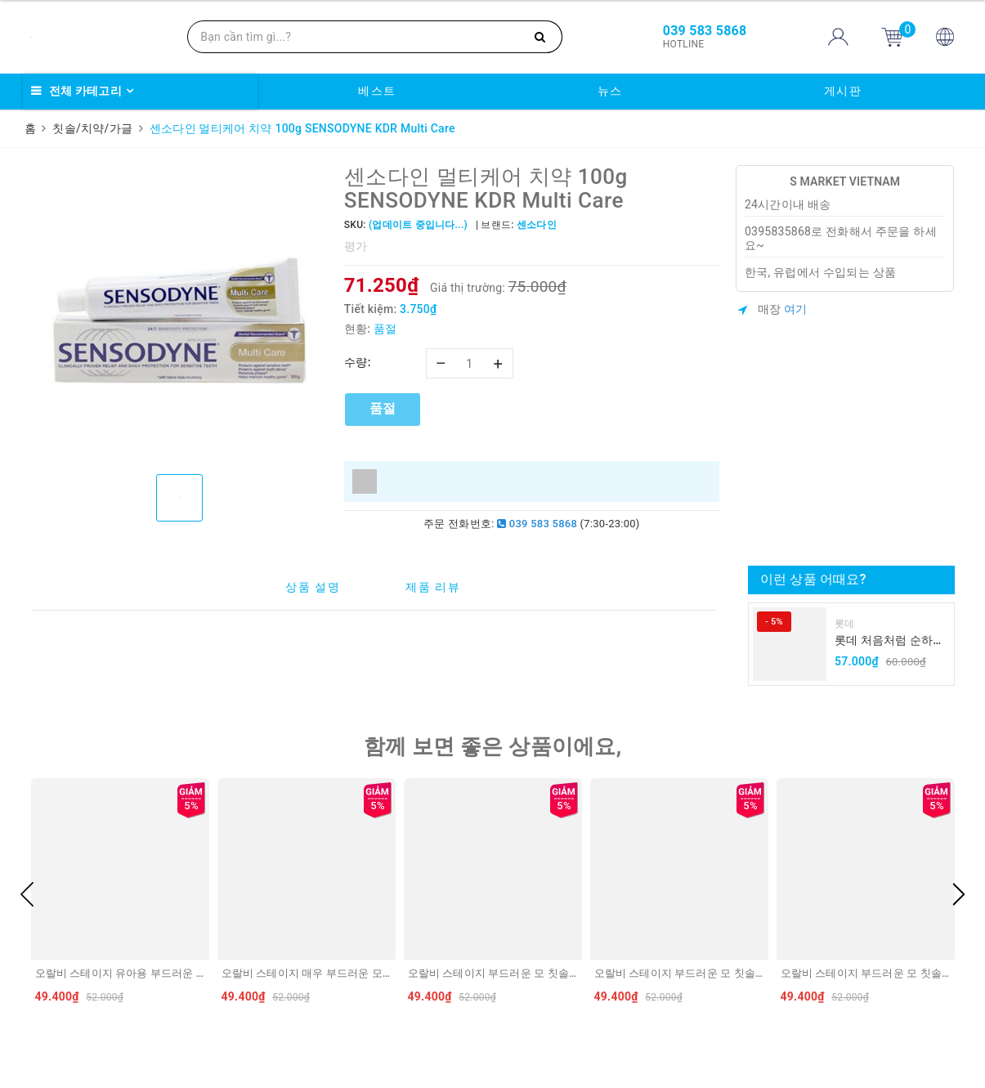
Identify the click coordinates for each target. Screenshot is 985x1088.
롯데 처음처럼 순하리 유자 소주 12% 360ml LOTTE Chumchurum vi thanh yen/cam (890, 641)
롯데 (845, 623)
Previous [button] (27, 894)
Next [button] (959, 894)
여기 (796, 309)
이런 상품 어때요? (813, 579)
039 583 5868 (537, 523)
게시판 (843, 90)
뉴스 (610, 90)
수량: (357, 362)
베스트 (377, 90)
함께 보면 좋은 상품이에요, (493, 746)
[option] (179, 313)
